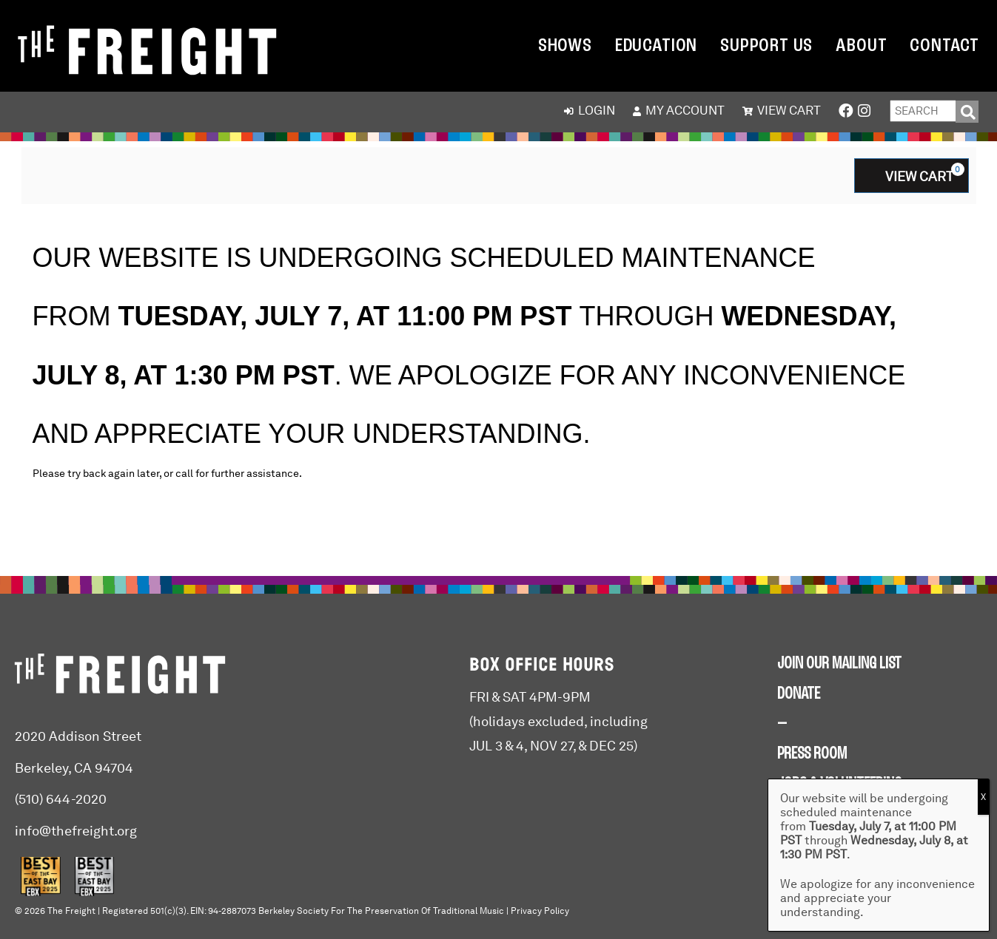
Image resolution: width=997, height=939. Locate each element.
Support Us (766, 46)
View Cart (781, 110)
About (861, 46)
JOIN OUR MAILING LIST (839, 664)
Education (656, 46)
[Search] (967, 112)
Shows (565, 46)
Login (589, 110)
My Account (679, 110)
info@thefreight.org (76, 830)
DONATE (798, 694)
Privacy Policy (540, 911)
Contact (944, 46)
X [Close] (983, 797)
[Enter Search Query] (923, 111)
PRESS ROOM (812, 754)
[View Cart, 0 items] (911, 175)
